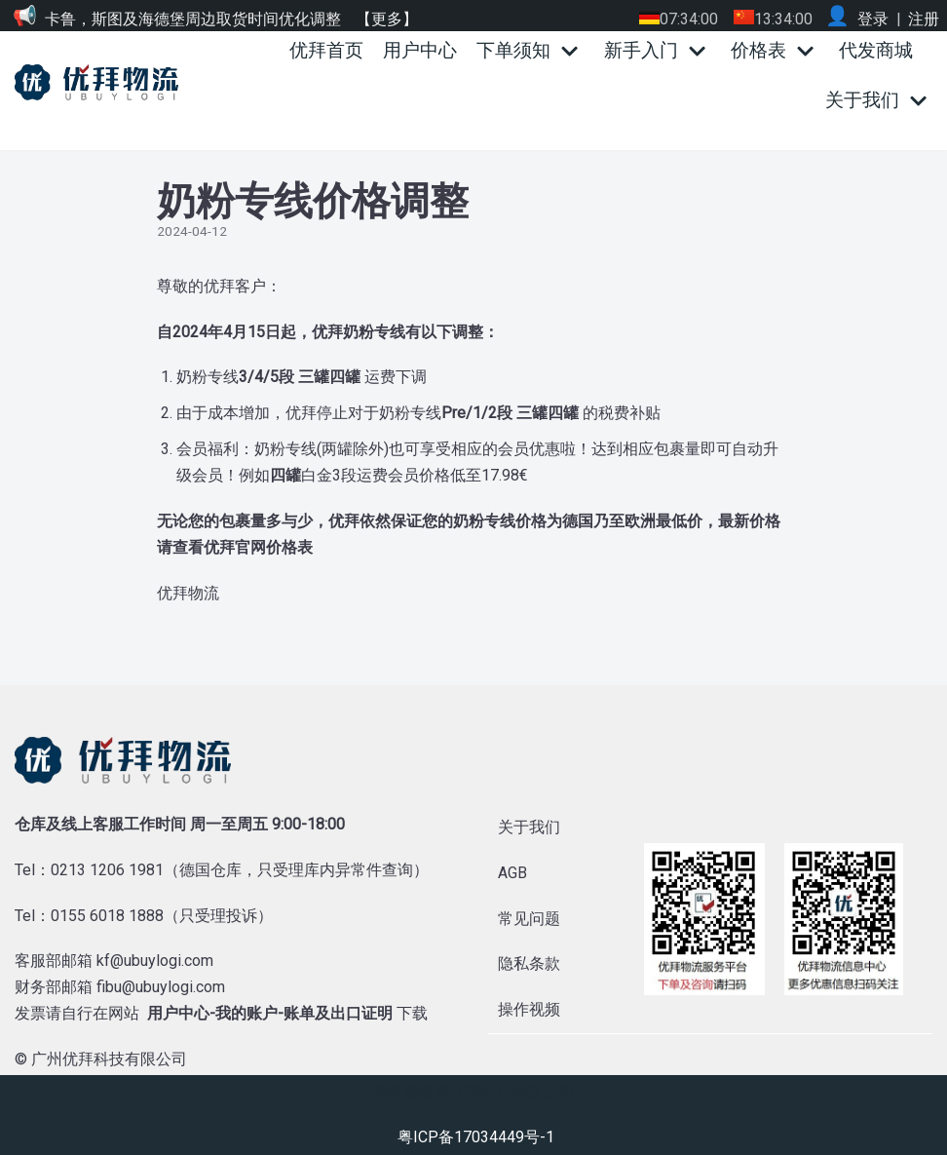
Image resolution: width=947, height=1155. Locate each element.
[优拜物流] (101, 81)
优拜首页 (326, 50)
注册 (923, 19)
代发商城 (876, 50)
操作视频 (529, 1009)
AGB (512, 873)
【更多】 (387, 19)
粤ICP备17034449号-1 (476, 1137)
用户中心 (420, 50)
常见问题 (529, 918)
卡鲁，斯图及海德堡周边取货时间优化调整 (193, 19)
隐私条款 (529, 963)
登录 (873, 19)
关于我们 (529, 827)
